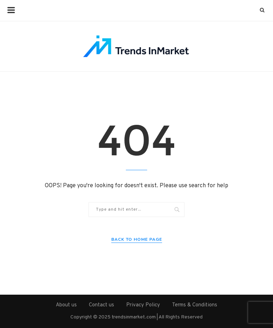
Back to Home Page (136, 239)
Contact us (101, 305)
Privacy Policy (143, 305)
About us (66, 305)
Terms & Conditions (194, 305)
